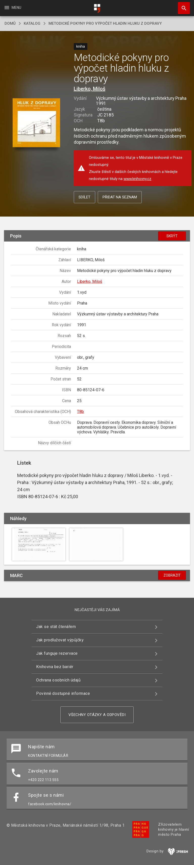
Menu (12, 8)
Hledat (182, 6)
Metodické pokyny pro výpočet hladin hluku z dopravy (105, 23)
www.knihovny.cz (137, 178)
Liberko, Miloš (89, 89)
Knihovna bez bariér (55, 666)
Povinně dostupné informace (63, 693)
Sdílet (84, 197)
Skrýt (172, 236)
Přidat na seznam (120, 197)
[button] (36, 123)
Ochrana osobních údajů (58, 680)
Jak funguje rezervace (57, 653)
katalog (32, 23)
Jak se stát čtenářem (56, 626)
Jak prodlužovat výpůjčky (60, 640)
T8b (80, 411)
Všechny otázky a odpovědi (97, 714)
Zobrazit (172, 575)
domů (10, 23)
